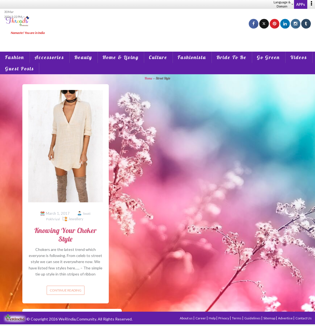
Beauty (83, 57)
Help (212, 318)
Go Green (268, 57)
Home (148, 78)
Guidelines (252, 318)
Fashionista (192, 57)
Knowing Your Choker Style (65, 234)
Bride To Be (231, 57)
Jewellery (75, 219)
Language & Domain (283, 4)
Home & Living (120, 57)
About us (186, 318)
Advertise (285, 318)
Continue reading (65, 290)
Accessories (49, 57)
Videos (298, 57)
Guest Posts (19, 68)
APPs (300, 4)
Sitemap (269, 318)
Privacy (224, 318)
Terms (237, 318)
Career (201, 318)
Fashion (14, 57)
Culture (158, 57)
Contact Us (303, 318)
